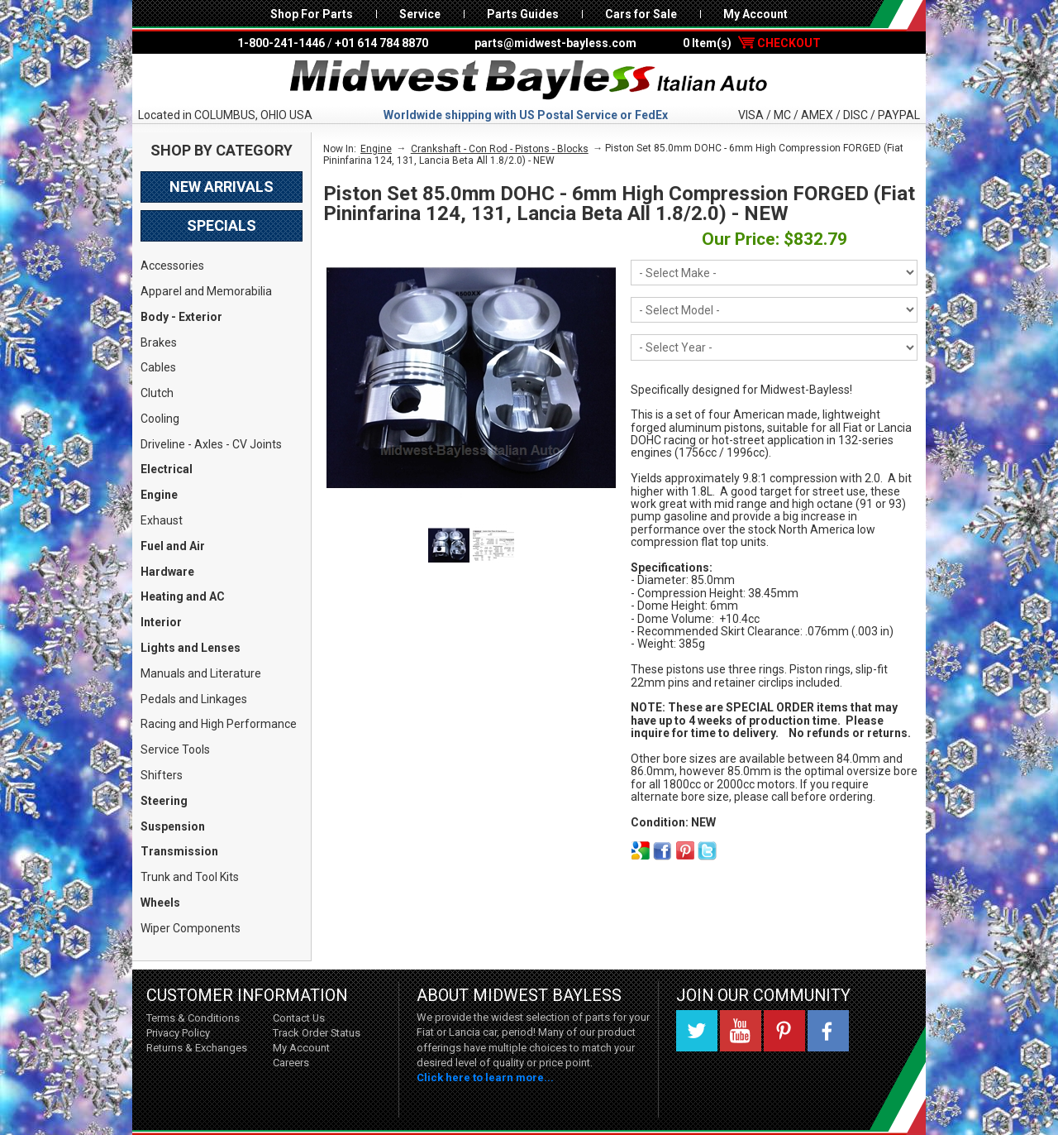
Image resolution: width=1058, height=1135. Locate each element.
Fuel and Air (173, 546)
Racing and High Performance (219, 723)
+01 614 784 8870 (381, 43)
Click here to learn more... (485, 1077)
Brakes (159, 342)
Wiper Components (191, 928)
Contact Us (299, 1018)
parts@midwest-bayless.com (555, 43)
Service (420, 14)
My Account (755, 14)
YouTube (740, 1030)
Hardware (167, 571)
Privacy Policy (178, 1033)
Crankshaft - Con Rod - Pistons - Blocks (500, 149)
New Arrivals (221, 186)
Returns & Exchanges (196, 1048)
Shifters (162, 775)
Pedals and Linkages (194, 699)
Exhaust (162, 520)
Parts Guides (523, 14)
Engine (159, 494)
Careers (291, 1062)
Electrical (167, 469)
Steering (164, 800)
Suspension (173, 826)
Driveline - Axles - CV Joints (211, 444)
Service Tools (175, 749)
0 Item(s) (752, 43)
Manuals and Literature (201, 673)
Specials (221, 225)
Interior (161, 622)
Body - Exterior (181, 316)
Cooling (160, 418)
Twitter (696, 1030)
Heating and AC (183, 596)
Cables (158, 367)
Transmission (179, 851)
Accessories (172, 265)
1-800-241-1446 (281, 43)
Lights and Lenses (191, 647)
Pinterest (784, 1030)
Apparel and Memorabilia (206, 291)
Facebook (828, 1030)
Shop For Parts (311, 14)
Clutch (157, 393)
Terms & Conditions (193, 1018)
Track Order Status (316, 1033)
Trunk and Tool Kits (190, 877)
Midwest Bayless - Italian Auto (529, 80)
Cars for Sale (641, 14)
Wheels (160, 902)
